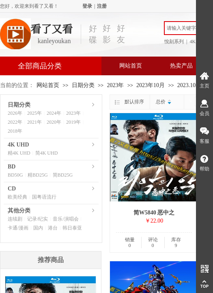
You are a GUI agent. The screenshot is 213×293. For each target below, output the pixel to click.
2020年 (54, 122)
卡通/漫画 (18, 228)
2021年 (34, 122)
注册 (102, 6)
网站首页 (130, 66)
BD (11, 167)
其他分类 (19, 211)
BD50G (15, 175)
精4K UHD (19, 153)
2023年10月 (150, 85)
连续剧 (15, 219)
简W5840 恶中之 (154, 213)
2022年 (15, 122)
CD (12, 189)
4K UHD (18, 145)
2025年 (34, 113)
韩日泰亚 (72, 228)
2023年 (115, 85)
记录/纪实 (37, 219)
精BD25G (37, 175)
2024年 (54, 113)
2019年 (73, 122)
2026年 (15, 113)
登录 (87, 6)
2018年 (15, 131)
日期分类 (83, 85)
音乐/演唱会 (65, 219)
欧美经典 (17, 197)
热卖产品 (181, 66)
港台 (53, 228)
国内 (38, 228)
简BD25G (63, 175)
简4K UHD (46, 153)
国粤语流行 (44, 197)
